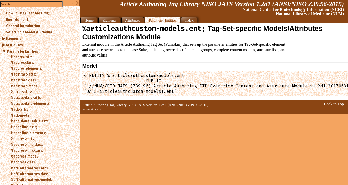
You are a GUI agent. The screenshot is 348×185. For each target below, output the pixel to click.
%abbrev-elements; (26, 68)
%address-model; (24, 156)
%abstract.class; (23, 79)
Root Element (17, 19)
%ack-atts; (19, 109)
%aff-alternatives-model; (31, 179)
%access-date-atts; (25, 97)
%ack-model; (20, 115)
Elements (13, 38)
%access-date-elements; (30, 103)
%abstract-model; (24, 85)
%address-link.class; (26, 150)
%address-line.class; (26, 144)
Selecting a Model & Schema (29, 31)
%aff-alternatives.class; (29, 173)
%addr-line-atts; (23, 126)
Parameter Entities (22, 51)
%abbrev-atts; (21, 56)
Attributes (14, 44)
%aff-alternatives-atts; (29, 167)
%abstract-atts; (23, 74)
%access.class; (21, 91)
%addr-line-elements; (28, 132)
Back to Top (334, 104)
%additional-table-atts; (29, 120)
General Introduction (23, 25)
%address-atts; (22, 138)
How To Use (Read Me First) (27, 12)
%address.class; (22, 161)
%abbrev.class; (22, 62)
